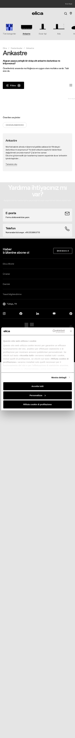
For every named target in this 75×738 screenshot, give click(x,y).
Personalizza (38, 395)
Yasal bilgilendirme (12, 294)
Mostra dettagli (58, 377)
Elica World (8, 263)
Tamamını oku (11, 164)
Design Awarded (15, 125)
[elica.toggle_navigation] (4, 13)
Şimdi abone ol (63, 250)
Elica (5, 48)
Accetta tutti (37, 386)
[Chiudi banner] (71, 331)
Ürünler (6, 273)
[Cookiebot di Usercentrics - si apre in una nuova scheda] (52, 331)
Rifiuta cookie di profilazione (37, 404)
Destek (6, 284)
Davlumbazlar (16, 48)
